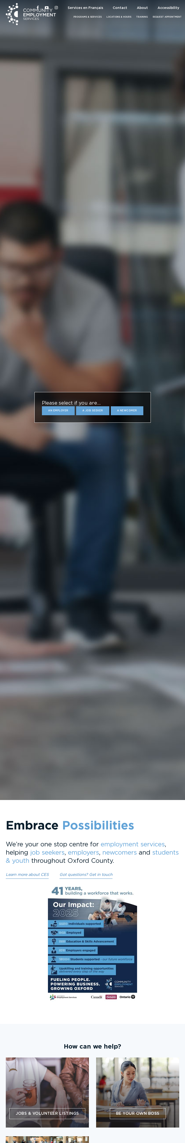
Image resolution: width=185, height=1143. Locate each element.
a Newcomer (127, 410)
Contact (120, 8)
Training (142, 17)
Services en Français (85, 8)
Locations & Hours (118, 17)
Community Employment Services (31, 14)
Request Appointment (167, 17)
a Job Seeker (92, 410)
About (142, 8)
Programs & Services (87, 17)
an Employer (58, 410)
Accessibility (168, 8)
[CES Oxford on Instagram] (56, 8)
